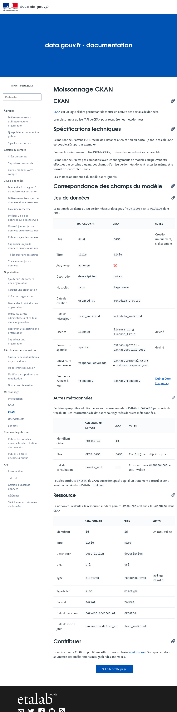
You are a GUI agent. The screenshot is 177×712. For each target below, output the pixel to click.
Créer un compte (17, 156)
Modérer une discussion (21, 367)
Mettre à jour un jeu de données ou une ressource (23, 228)
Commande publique (16, 432)
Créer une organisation (21, 296)
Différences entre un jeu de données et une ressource (23, 200)
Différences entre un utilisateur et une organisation (19, 121)
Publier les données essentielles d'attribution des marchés (22, 443)
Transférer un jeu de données (19, 263)
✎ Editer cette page (114, 669)
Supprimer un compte (20, 163)
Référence (13, 495)
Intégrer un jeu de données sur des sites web (23, 217)
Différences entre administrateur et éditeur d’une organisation (22, 318)
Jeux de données (13, 180)
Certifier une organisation (22, 289)
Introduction (15, 398)
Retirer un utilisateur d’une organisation (23, 330)
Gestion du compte (15, 149)
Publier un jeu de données (23, 237)
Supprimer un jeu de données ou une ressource (23, 246)
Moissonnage (11, 392)
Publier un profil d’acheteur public (18, 456)
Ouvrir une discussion (20, 385)
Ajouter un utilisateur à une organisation (21, 281)
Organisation (11, 272)
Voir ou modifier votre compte (20, 172)
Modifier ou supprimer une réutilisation (23, 376)
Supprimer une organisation (16, 341)
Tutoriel (12, 478)
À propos (9, 110)
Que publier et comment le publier (23, 134)
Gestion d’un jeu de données (19, 487)
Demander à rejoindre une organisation (23, 305)
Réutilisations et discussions (20, 350)
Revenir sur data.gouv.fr (22, 85)
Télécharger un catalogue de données (22, 504)
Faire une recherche (19, 209)
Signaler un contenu (19, 143)
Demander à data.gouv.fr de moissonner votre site (22, 189)
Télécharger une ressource (23, 254)
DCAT (11, 405)
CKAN (11, 412)
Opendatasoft (16, 419)
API (6, 464)
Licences (13, 425)
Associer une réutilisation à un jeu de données (23, 359)
